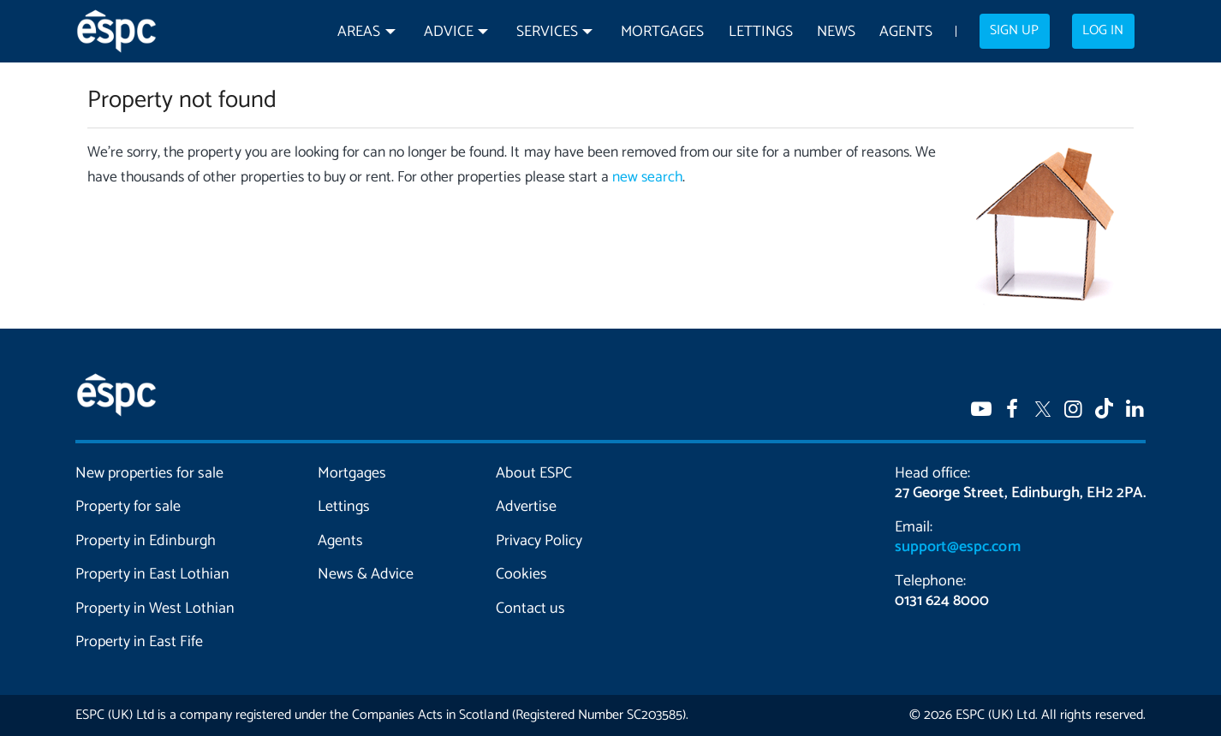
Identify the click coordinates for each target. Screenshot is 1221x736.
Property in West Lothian (155, 608)
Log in (1102, 31)
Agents (905, 32)
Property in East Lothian (152, 574)
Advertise (526, 506)
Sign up (1014, 31)
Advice (449, 32)
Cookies (521, 574)
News (836, 32)
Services (547, 32)
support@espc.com (957, 547)
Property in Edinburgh (145, 541)
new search (647, 177)
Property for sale (128, 506)
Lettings (761, 32)
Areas (358, 32)
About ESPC (534, 473)
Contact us (530, 608)
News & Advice (366, 574)
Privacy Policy (539, 541)
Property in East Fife (139, 642)
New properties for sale (149, 473)
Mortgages (662, 32)
